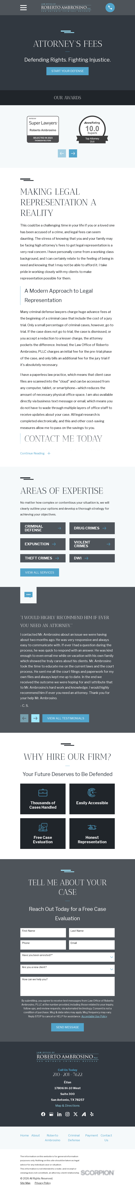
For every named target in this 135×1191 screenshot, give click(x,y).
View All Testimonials (65, 719)
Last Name (77, 931)
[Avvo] (84, 1115)
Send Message (67, 1028)
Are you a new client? (34, 967)
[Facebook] (43, 1115)
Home (24, 1136)
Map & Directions (67, 1106)
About (35, 1136)
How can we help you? (35, 980)
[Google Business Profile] (51, 1115)
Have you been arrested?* (37, 955)
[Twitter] (75, 1115)
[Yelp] (92, 1115)
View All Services (39, 573)
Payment (91, 1136)
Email (73, 943)
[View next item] (73, 153)
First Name (28, 931)
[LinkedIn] (59, 1115)
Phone (26, 943)
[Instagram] (67, 1115)
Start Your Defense (67, 71)
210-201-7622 (67, 1075)
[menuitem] (25, 1184)
